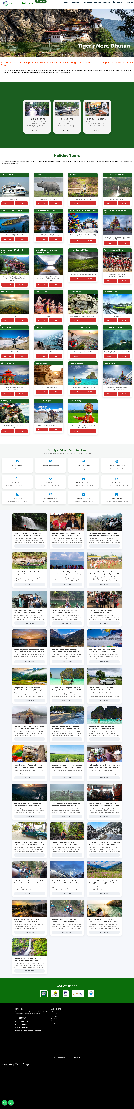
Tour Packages (76, 2)
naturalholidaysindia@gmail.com (28, 1031)
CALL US (7, 203)
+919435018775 (21, 1027)
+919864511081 (21, 1024)
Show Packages (37, 131)
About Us (106, 2)
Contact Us (129, 2)
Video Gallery (117, 2)
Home (66, 2)
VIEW (21, 203)
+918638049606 (21, 1018)
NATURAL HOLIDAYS (72, 1057)
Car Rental (88, 2)
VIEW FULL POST (29, 546)
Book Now (97, 131)
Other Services (55, 1018)
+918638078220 (21, 1021)
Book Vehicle (67, 131)
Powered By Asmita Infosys (15, 1064)
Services (97, 2)
